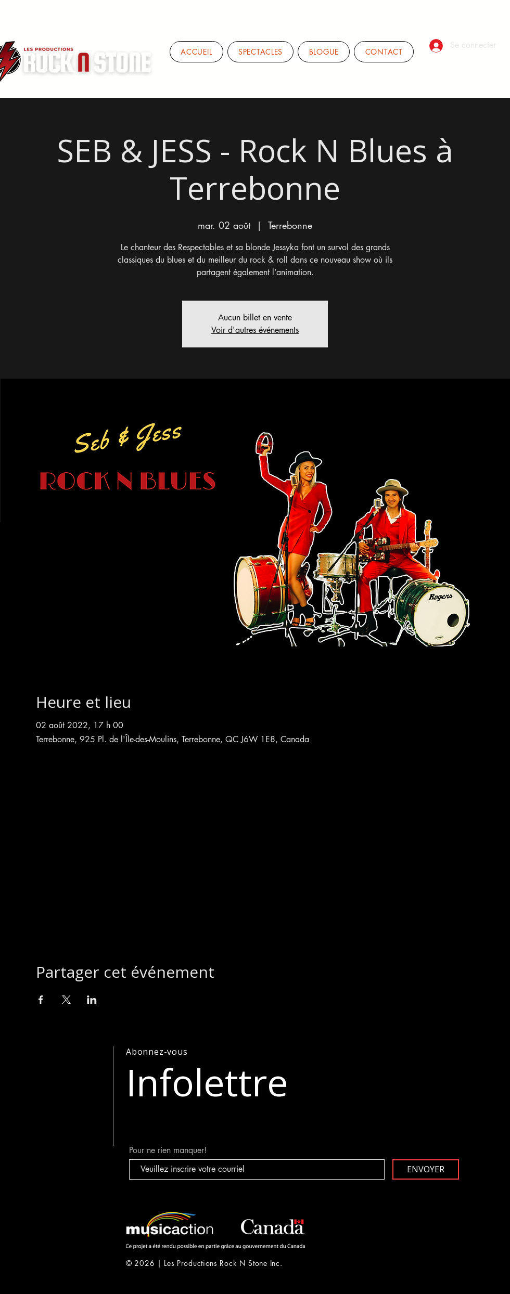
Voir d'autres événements (255, 330)
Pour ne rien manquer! (168, 1150)
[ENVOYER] (425, 1169)
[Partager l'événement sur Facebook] (41, 999)
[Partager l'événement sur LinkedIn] (92, 999)
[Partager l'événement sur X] (66, 999)
